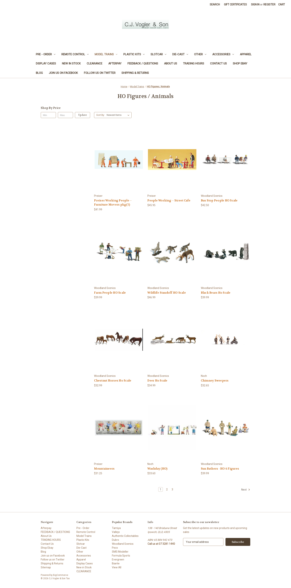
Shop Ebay (240, 63)
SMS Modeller (120, 551)
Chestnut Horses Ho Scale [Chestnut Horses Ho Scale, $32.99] (112, 380)
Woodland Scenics (122, 543)
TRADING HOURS (193, 63)
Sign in (255, 4)
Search (215, 4)
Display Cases (46, 63)
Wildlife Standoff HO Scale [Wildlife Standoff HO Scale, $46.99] (166, 293)
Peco (115, 547)
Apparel (246, 54)
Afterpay (114, 63)
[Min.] (48, 115)
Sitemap (46, 567)
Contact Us (218, 63)
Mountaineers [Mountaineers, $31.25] (104, 469)
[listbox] (118, 115)
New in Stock (71, 63)
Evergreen (118, 559)
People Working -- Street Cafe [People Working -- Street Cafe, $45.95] (168, 200)
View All (116, 567)
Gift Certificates (235, 4)
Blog (39, 73)
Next (245, 489)
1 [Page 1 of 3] (160, 489)
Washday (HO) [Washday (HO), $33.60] (157, 469)
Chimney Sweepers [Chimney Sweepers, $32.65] (215, 380)
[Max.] (65, 115)
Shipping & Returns (135, 73)
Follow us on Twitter (99, 73)
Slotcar (158, 54)
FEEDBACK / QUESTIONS (142, 63)
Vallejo (116, 531)
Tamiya (116, 528)
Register (269, 4)
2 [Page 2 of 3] (167, 489)
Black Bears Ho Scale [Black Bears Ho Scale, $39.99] (216, 293)
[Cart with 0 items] (281, 4)
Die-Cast (180, 54)
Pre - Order (45, 54)
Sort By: (100, 115)
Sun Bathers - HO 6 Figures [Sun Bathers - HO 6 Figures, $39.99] (220, 469)
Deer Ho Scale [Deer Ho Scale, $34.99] (157, 380)
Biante (116, 563)
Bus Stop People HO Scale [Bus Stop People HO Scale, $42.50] (219, 200)
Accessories (223, 54)
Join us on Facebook (63, 73)
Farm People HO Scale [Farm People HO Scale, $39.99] (110, 293)
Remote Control (75, 54)
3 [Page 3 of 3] (172, 489)
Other (200, 54)
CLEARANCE (94, 63)
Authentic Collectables (125, 535)
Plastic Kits (134, 54)
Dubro (115, 539)
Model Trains (106, 54)
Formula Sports (121, 555)
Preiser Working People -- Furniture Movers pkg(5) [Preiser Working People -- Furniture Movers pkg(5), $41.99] (113, 203)
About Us (170, 63)
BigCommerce (60, 575)
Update (82, 115)
